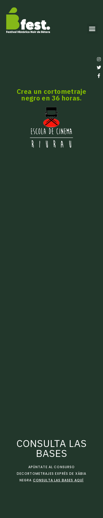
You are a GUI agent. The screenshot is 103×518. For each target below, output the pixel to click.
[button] (92, 29)
